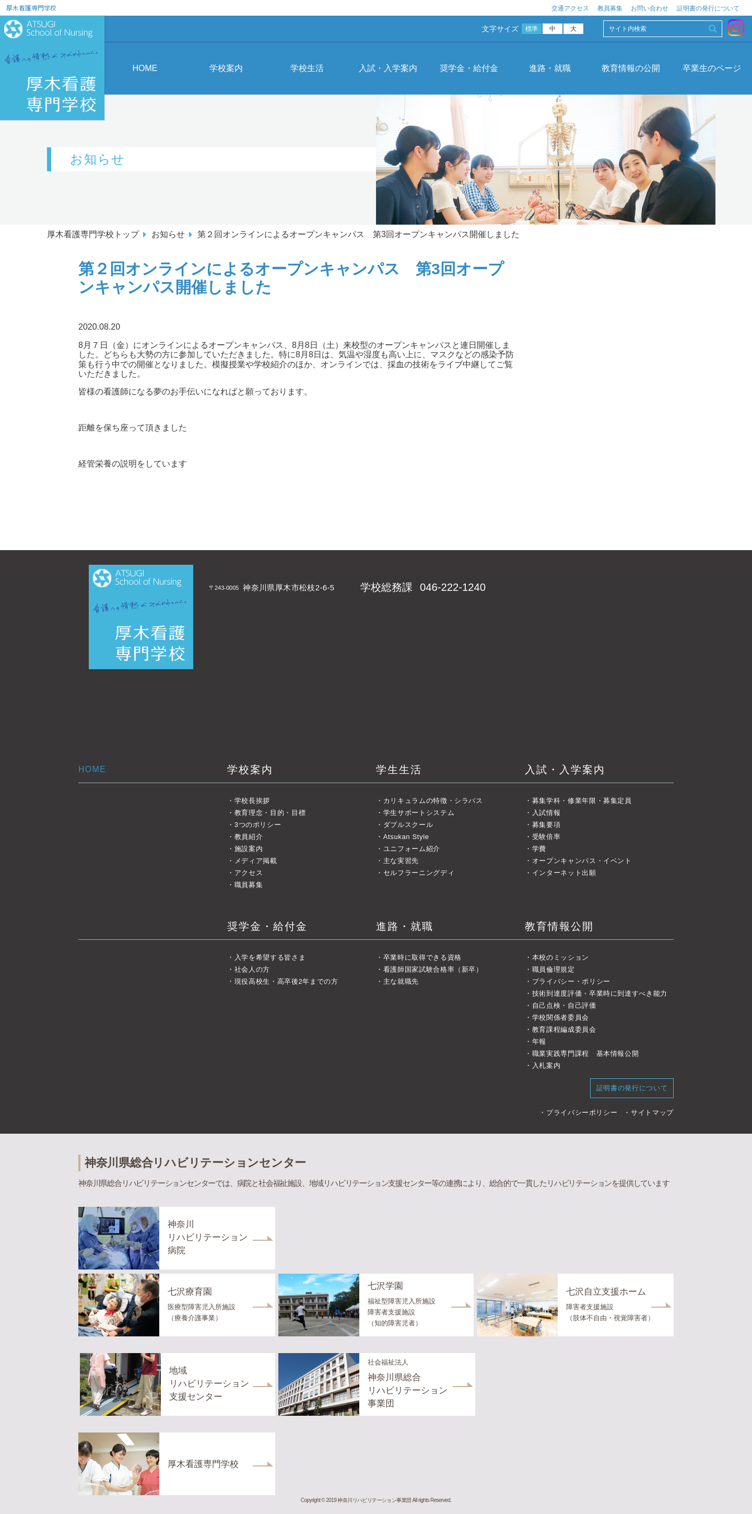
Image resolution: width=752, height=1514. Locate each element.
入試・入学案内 (388, 68)
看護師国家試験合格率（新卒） (433, 969)
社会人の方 (252, 969)
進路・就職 (550, 68)
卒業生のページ (712, 68)
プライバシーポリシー (582, 1112)
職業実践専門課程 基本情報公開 (585, 1053)
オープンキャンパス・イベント (582, 861)
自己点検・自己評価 (564, 1005)
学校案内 (226, 68)
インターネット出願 (564, 873)
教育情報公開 (559, 926)
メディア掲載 (255, 861)
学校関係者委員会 (560, 1017)
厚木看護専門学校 (31, 7)
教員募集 (609, 8)
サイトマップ (652, 1112)
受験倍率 (546, 837)
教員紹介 (248, 837)
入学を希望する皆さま (270, 957)
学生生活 (399, 769)
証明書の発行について (708, 8)
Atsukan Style (406, 837)
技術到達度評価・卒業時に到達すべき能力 (599, 993)
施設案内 (248, 849)
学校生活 (307, 68)
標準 (531, 28)
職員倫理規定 (553, 969)
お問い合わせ (649, 8)
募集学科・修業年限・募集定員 (582, 801)
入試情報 (546, 813)
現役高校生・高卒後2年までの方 (286, 981)
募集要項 (546, 825)
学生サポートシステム (419, 813)
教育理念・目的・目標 (270, 813)
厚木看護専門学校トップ (93, 234)
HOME (145, 68)
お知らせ (168, 234)
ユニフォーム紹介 (411, 849)
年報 (539, 1041)
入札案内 (546, 1065)
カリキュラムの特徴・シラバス (433, 801)
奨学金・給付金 (469, 68)
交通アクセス (570, 8)
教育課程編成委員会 (564, 1029)
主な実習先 (401, 861)
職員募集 (248, 885)
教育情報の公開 (631, 68)
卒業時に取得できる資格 (422, 957)
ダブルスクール (408, 825)
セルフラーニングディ (419, 873)
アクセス (248, 873)
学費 (539, 849)
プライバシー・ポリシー (571, 981)
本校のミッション (560, 957)
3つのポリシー (257, 825)
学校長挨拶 (252, 801)
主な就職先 (401, 981)
